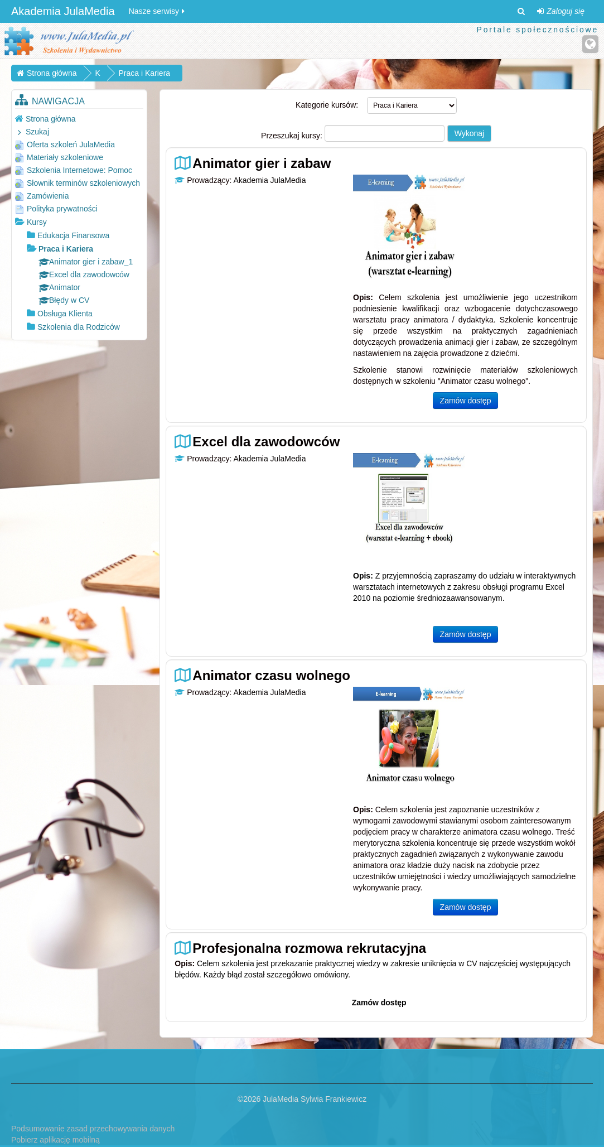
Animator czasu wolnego (271, 675)
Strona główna (51, 118)
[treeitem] (79, 118)
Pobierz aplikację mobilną (55, 1139)
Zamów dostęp (465, 400)
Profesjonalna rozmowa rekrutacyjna (309, 948)
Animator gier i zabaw (261, 163)
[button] (521, 11)
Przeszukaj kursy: (293, 135)
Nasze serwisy (157, 11)
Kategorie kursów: (327, 104)
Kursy (37, 222)
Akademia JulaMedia (63, 11)
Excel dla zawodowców (266, 442)
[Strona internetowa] (590, 44)
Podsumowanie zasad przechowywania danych (93, 1128)
